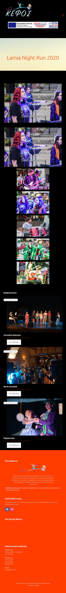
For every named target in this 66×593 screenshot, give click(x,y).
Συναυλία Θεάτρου (12, 335)
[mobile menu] (63, 15)
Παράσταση (9, 438)
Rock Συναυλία (10, 386)
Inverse (36, 585)
